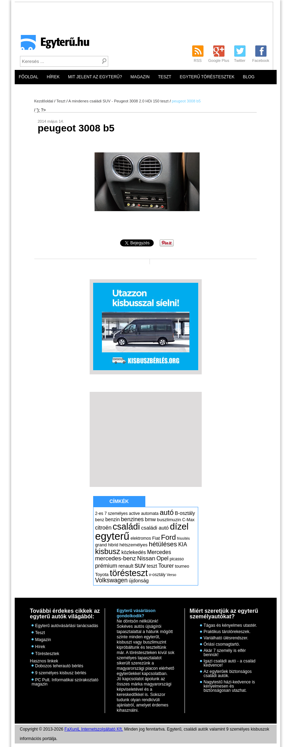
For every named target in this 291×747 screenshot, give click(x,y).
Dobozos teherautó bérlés (59, 665)
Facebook (260, 60)
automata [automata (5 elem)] (150, 513)
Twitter (239, 60)
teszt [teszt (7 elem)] (152, 566)
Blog (249, 76)
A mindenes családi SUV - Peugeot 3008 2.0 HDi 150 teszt (118, 101)
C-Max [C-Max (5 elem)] (188, 519)
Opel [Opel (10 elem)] (162, 558)
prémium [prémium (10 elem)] (106, 565)
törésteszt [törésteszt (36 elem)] (129, 573)
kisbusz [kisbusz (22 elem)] (107, 551)
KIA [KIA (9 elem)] (182, 544)
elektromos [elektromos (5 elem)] (141, 538)
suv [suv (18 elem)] (140, 565)
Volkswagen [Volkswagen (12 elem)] (111, 580)
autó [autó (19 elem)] (167, 512)
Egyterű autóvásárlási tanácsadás (66, 625)
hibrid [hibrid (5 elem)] (113, 545)
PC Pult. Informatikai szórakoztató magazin (65, 682)
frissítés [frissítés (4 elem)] (183, 538)
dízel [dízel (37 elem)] (179, 526)
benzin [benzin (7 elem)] (112, 519)
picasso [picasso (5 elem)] (176, 558)
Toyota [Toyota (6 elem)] (102, 574)
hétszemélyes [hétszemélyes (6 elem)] (133, 544)
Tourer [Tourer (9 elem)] (166, 566)
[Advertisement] (151, 51)
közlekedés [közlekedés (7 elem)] (134, 552)
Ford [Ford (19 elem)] (168, 537)
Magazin (140, 76)
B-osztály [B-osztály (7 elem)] (185, 513)
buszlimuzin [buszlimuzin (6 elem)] (169, 519)
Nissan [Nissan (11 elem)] (146, 558)
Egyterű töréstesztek (207, 76)
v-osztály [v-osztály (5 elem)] (157, 574)
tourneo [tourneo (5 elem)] (182, 566)
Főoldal (29, 76)
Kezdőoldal (43, 101)
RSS (198, 60)
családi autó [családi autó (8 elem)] (155, 528)
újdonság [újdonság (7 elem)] (139, 580)
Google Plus (218, 60)
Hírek (53, 76)
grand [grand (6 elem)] (101, 544)
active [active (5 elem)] (134, 513)
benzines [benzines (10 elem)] (132, 519)
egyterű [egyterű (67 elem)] (112, 536)
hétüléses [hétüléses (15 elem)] (163, 544)
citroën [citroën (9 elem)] (103, 528)
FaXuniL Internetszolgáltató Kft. (93, 729)
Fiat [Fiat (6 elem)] (156, 538)
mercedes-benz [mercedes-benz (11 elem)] (115, 558)
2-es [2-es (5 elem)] (99, 513)
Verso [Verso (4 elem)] (171, 575)
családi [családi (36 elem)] (126, 526)
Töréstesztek (47, 653)
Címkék (119, 501)
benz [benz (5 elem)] (99, 519)
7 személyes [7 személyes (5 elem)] (116, 513)
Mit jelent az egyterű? (95, 76)
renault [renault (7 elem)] (125, 566)
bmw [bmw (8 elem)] (150, 519)
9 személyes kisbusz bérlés (60, 672)
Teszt (164, 76)
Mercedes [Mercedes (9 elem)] (159, 552)
